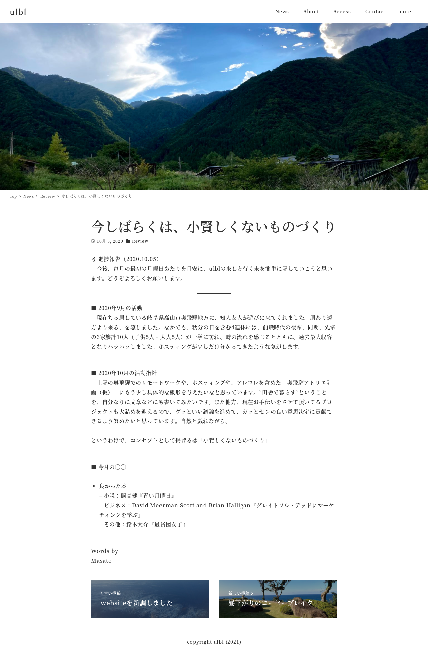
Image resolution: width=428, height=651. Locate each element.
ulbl (18, 11)
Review (140, 241)
